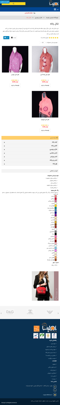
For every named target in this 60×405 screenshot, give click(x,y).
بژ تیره (54, 196)
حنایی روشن (52, 239)
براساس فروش (53, 180)
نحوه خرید (53, 344)
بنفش (54, 215)
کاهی (54, 253)
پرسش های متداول (51, 347)
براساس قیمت (53, 188)
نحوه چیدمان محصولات (52, 43)
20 (42, 43)
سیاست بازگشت (52, 358)
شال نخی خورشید (45, 120)
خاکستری (53, 232)
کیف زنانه (54, 142)
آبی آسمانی (53, 246)
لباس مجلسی (53, 153)
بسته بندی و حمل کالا (51, 353)
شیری (54, 203)
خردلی (54, 222)
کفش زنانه (54, 146)
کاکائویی (53, 224)
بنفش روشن (52, 250)
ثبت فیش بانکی (52, 367)
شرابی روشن (52, 201)
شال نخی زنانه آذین (45, 75)
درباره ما (54, 379)
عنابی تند (53, 241)
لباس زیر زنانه (53, 160)
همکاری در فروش (52, 373)
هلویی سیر (53, 257)
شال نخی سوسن (15, 75)
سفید (54, 229)
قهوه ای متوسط (52, 260)
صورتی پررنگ (52, 243)
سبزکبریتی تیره (52, 208)
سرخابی (53, 236)
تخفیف (54, 364)
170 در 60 (54, 265)
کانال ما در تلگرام (5, 2)
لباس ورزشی (53, 156)
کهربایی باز (53, 206)
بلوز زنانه (55, 164)
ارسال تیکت (53, 370)
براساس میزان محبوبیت (51, 178)
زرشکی (54, 199)
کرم (55, 255)
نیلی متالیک (53, 210)
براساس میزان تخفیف (52, 185)
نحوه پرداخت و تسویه (50, 350)
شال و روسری (53, 149)
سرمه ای (53, 213)
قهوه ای (54, 227)
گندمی (54, 220)
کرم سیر (54, 217)
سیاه (54, 234)
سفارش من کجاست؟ (51, 355)
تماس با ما (53, 376)
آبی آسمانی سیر (52, 248)
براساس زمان (54, 183)
